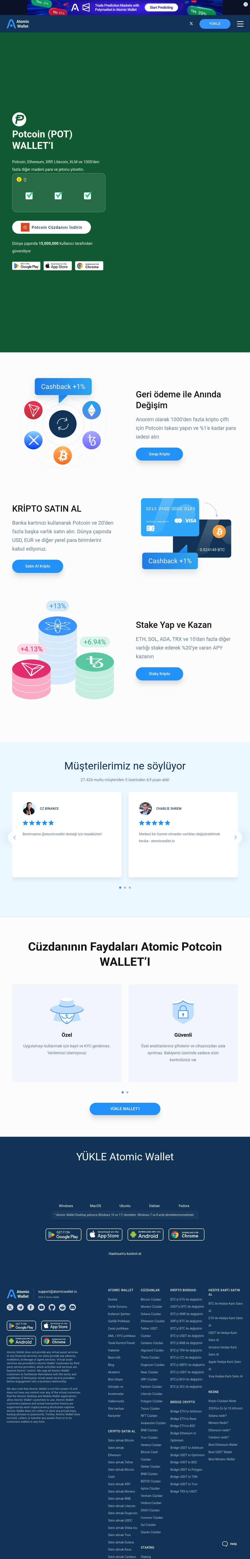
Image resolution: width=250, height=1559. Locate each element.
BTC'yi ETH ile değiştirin (186, 1163)
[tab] (120, 751)
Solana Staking (151, 1515)
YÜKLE (215, 24)
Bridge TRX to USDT (183, 1355)
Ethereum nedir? (219, 1294)
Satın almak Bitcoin (121, 1304)
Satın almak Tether (120, 1326)
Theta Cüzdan (150, 1221)
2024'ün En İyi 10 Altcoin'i (226, 1272)
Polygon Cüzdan (152, 1265)
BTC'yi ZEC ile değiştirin (186, 1250)
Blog (111, 1228)
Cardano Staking (152, 1501)
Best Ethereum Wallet (223, 1308)
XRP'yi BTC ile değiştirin (186, 1185)
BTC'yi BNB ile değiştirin (186, 1207)
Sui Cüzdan (148, 1388)
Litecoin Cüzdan (152, 1258)
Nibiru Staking (150, 1522)
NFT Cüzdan (149, 1279)
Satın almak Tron (119, 1399)
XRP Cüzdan (149, 1243)
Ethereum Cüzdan (153, 1185)
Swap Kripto (159, 318)
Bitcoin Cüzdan (151, 1163)
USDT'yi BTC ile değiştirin (187, 1170)
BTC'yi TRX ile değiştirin (186, 1214)
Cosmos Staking (152, 1457)
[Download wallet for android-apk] (145, 1098)
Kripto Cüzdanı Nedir (222, 1265)
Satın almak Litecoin (121, 1370)
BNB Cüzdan (149, 1294)
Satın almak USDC (120, 1384)
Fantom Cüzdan (151, 1250)
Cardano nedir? (219, 1301)
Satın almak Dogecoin (123, 1377)
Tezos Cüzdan (150, 1272)
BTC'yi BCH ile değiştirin (186, 1243)
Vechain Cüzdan (152, 1359)
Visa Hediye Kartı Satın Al (226, 1240)
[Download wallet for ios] (58, 197)
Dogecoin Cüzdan (152, 1228)
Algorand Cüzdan (152, 1214)
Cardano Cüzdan (152, 1207)
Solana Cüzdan (151, 1178)
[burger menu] (240, 24)
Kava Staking (149, 1435)
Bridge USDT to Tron (183, 1348)
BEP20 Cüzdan (151, 1345)
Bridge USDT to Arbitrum (186, 1311)
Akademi (114, 1236)
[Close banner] (245, 4)
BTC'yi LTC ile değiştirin (186, 1221)
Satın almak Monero (121, 1355)
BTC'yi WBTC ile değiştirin (187, 1228)
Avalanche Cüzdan (153, 1287)
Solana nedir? (218, 1279)
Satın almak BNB (119, 1362)
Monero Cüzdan (151, 1170)
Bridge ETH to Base (183, 1282)
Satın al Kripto (37, 430)
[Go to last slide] (14, 701)
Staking (146, 1420)
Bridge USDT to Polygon (186, 1333)
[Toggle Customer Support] (230, 1543)
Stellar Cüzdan (150, 1330)
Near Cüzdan (149, 1236)
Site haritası (116, 1272)
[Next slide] (235, 701)
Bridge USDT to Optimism (187, 1319)
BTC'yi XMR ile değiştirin (186, 1178)
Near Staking (149, 1450)
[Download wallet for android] (26, 197)
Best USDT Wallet (220, 1316)
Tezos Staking (150, 1464)
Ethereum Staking (153, 1428)
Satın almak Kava (119, 1413)
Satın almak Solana (121, 1406)
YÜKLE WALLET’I (125, 972)
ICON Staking (150, 1508)
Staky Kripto (159, 537)
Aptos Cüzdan (150, 1352)
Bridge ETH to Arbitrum (186, 1275)
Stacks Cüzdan (151, 1396)
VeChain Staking (152, 1486)
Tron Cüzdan (149, 1301)
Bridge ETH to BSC (182, 1289)
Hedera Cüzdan (151, 1309)
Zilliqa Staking (150, 1493)
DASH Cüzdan (150, 1374)
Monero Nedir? (219, 1286)
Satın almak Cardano (122, 1420)
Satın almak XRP (119, 1348)
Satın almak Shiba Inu (122, 1391)
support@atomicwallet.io (57, 1155)
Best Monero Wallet (222, 1323)
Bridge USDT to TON (183, 1341)
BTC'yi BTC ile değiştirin (186, 1192)
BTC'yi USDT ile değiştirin (187, 1199)
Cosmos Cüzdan (152, 1381)
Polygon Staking (152, 1442)
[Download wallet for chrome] (89, 197)
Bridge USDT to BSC (183, 1326)
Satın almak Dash (120, 1428)
